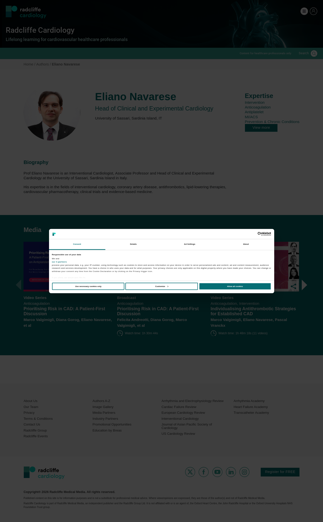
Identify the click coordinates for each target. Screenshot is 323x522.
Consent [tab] (77, 244)
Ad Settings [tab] (189, 244)
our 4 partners (59, 262)
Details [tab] (133, 244)
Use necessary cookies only (88, 286)
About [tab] (246, 244)
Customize (161, 286)
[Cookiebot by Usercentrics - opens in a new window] (249, 234)
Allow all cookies (235, 286)
